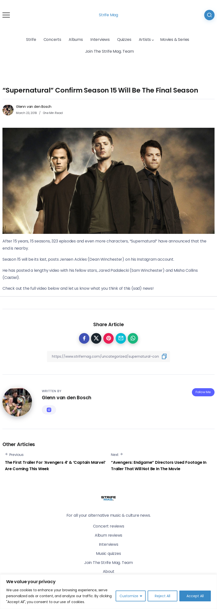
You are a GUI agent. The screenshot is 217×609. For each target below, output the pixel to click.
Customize (129, 595)
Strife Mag (108, 15)
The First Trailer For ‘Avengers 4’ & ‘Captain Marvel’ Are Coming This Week (55, 466)
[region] (108, 591)
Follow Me (203, 392)
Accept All (195, 595)
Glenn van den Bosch (33, 106)
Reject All (162, 595)
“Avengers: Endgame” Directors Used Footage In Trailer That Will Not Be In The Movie (158, 466)
